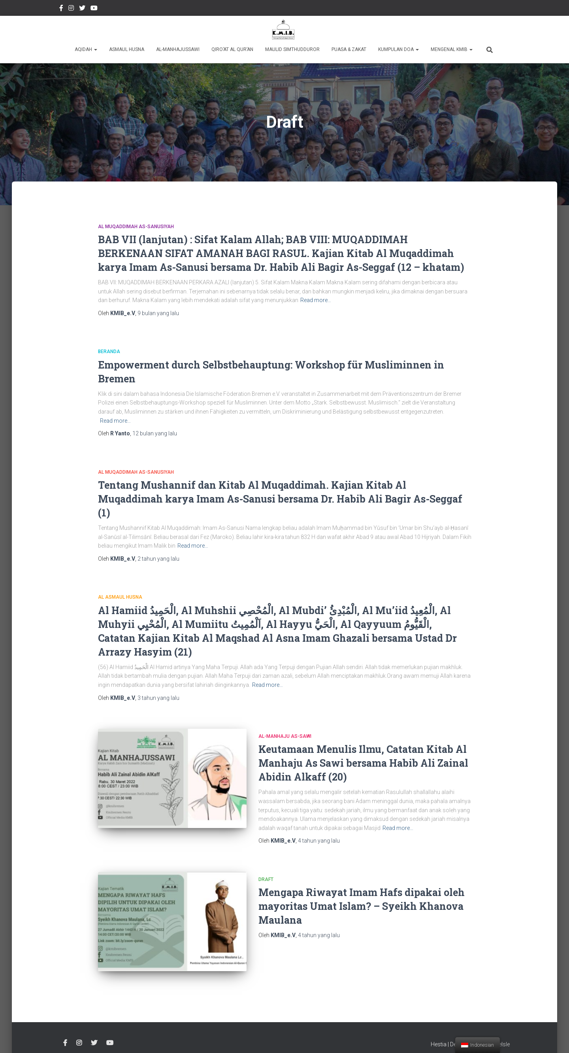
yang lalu (158, 313)
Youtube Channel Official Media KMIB (94, 9)
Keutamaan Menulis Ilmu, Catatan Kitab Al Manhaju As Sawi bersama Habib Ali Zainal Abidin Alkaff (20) (363, 763)
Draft (265, 879)
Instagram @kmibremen (71, 9)
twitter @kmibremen (82, 9)
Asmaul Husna (126, 49)
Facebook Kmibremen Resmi (61, 9)
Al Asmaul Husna (120, 597)
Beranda (109, 351)
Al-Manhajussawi (178, 49)
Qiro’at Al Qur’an (232, 49)
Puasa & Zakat (349, 49)
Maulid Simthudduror (292, 49)
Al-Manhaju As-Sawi (284, 736)
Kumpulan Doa (398, 49)
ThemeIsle (497, 1035)
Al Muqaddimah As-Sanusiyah (136, 226)
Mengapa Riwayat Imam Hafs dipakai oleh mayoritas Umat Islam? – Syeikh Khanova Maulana (361, 906)
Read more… (315, 300)
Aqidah (86, 49)
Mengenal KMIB (452, 49)
